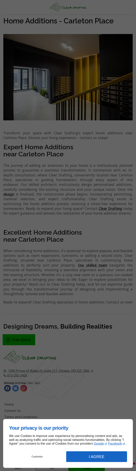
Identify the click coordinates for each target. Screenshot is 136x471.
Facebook (115, 443)
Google (99, 443)
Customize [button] (37, 456)
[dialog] (68, 443)
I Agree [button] (96, 456)
